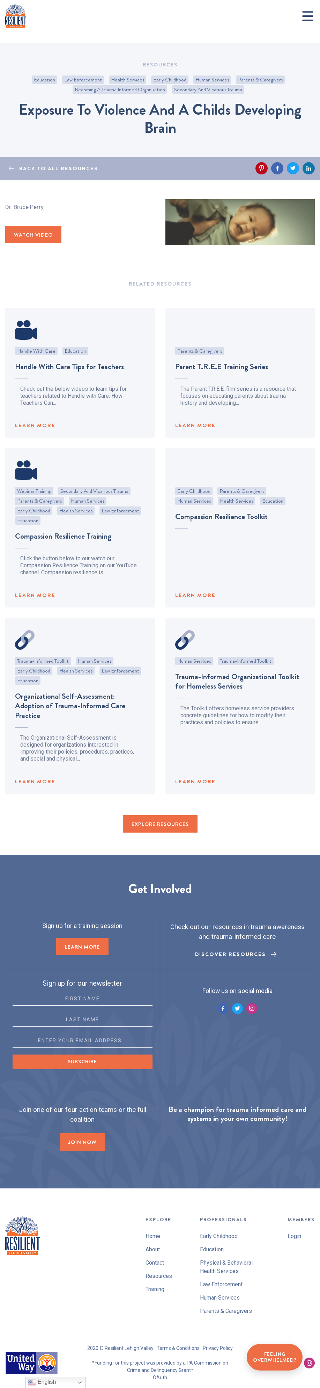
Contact (155, 1262)
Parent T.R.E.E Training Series (221, 384)
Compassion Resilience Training (63, 553)
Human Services (212, 80)
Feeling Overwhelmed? (275, 1357)
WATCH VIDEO (33, 235)
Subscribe (82, 1061)
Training (155, 1289)
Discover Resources (230, 954)
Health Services (127, 80)
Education (44, 80)
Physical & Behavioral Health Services (226, 1266)
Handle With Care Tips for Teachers (69, 384)
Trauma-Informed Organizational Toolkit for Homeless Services (237, 699)
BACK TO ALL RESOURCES (58, 168)
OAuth (160, 1377)
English (42, 1382)
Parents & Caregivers (260, 80)
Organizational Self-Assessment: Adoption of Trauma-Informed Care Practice (70, 723)
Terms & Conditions (178, 1348)
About (153, 1249)
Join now (82, 1142)
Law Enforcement (83, 80)
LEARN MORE (35, 443)
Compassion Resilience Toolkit (221, 534)
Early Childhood (169, 80)
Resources (159, 1276)
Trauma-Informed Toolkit (43, 678)
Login (294, 1236)
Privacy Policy (218, 1348)
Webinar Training (34, 509)
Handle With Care (36, 368)
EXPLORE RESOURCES (160, 824)
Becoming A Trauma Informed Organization (120, 89)
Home (153, 1236)
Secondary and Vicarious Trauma (208, 89)
